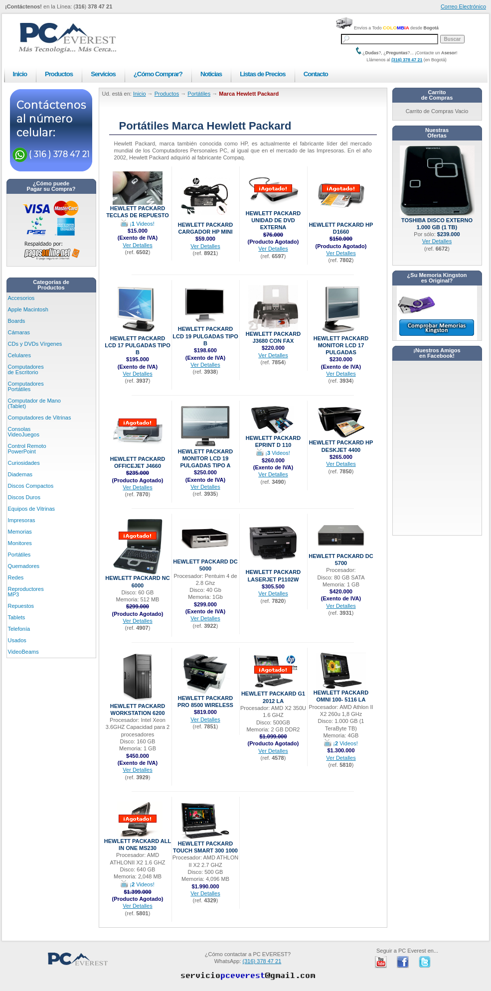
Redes (16, 577)
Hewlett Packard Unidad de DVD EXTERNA (273, 218)
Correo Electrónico (463, 6)
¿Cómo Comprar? (158, 74)
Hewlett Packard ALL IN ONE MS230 (137, 842)
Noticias (211, 74)
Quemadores (24, 566)
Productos (59, 74)
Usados (17, 640)
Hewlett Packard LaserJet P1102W (273, 573)
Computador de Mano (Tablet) (34, 403)
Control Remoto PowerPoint (27, 448)
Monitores (20, 543)
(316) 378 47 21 (406, 59)
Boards (16, 321)
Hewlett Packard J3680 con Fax (273, 334)
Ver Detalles (137, 245)
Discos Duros (24, 497)
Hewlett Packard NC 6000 (137, 578)
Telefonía (19, 629)
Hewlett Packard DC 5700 (341, 557)
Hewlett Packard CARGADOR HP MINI (205, 225)
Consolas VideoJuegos (23, 431)
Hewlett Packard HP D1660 (341, 225)
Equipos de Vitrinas (31, 509)
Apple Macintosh (28, 309)
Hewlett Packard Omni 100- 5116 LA (341, 693)
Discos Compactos (31, 486)
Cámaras (19, 332)
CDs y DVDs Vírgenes (35, 344)
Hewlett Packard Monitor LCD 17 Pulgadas (341, 343)
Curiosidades (24, 463)
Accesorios (21, 298)
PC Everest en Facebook (403, 962)
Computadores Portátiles (26, 386)
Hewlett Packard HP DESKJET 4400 (341, 443)
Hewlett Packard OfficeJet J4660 (137, 459)
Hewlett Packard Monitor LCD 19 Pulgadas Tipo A (205, 456)
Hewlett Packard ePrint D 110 (273, 438)
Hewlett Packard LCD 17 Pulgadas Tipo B (137, 343)
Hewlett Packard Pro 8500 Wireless (205, 699)
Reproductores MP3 (26, 591)
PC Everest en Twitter (425, 962)
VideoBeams (23, 652)
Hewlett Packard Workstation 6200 (137, 707)
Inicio (20, 74)
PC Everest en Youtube (381, 962)
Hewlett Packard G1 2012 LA (273, 694)
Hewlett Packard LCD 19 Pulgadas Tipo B (205, 333)
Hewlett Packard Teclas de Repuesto (137, 209)
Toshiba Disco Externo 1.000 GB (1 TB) (437, 221)
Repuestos (21, 606)
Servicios (103, 74)
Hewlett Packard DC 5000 (205, 562)
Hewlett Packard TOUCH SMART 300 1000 (205, 844)
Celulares (19, 355)
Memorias (20, 532)
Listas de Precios (262, 74)
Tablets (16, 617)
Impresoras (21, 520)
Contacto (316, 74)
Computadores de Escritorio (26, 369)
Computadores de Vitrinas (39, 418)
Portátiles (19, 555)
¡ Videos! (137, 224)
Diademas (20, 474)
